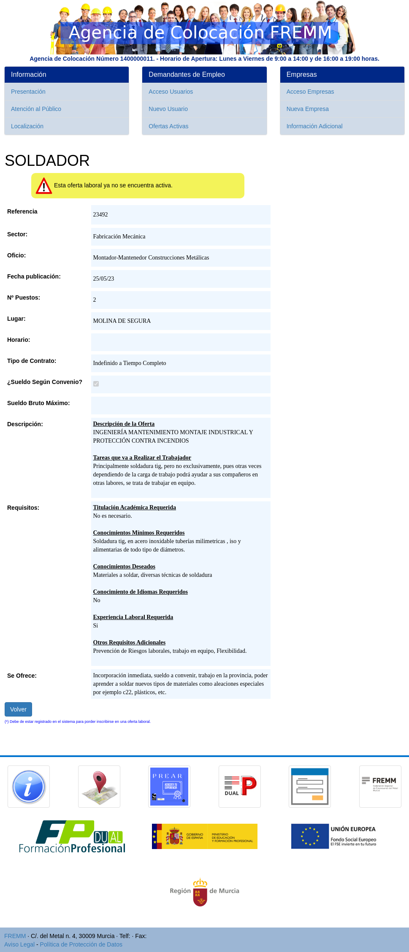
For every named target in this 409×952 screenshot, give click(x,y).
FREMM (15, 936)
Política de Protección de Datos (81, 944)
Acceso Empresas (310, 91)
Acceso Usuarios (171, 91)
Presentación (28, 91)
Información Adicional (315, 126)
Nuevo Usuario (168, 108)
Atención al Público (36, 108)
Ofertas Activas (168, 126)
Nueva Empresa (308, 108)
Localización (27, 126)
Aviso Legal (19, 944)
